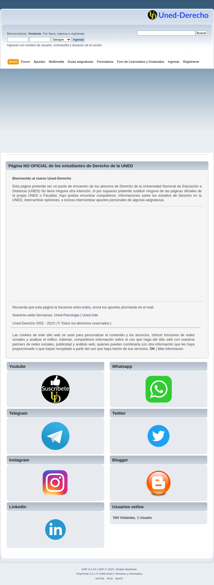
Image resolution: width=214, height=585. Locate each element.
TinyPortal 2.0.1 (86, 573)
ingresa (62, 33)
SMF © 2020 (106, 569)
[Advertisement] (107, 110)
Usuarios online (128, 506)
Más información (170, 349)
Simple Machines (126, 569)
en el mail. (146, 307)
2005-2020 (106, 573)
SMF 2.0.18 (89, 569)
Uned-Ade (90, 315)
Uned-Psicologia (67, 315)
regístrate (77, 33)
